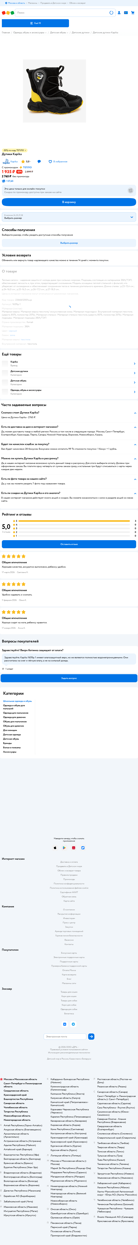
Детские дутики (80, 32)
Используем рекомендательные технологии (69, 1052)
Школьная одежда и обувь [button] (17, 701)
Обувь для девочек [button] (13, 725)
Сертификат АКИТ (69, 892)
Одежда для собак (69, 1009)
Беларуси (86, 1058)
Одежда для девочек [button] (14, 717)
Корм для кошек (69, 996)
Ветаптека (69, 1013)
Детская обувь (58, 32)
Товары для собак (69, 1000)
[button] (35, 23)
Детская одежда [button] (12, 734)
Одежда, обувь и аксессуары (28, 32)
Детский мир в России (58, 1058)
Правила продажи (69, 875)
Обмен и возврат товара (69, 870)
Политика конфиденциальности (69, 883)
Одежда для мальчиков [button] (15, 712)
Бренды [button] (7, 743)
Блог (69, 979)
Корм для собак (69, 1005)
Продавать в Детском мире (69, 866)
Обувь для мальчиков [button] (15, 721)
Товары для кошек (69, 992)
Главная (6, 32)
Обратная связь (69, 896)
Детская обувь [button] (11, 738)
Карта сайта (69, 901)
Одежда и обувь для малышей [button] (14, 707)
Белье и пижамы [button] (12, 747)
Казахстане (74, 1058)
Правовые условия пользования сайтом (69, 1049)
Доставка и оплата (69, 862)
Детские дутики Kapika (105, 32)
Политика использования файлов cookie (69, 888)
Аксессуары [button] (9, 751)
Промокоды (69, 879)
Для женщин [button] (10, 730)
